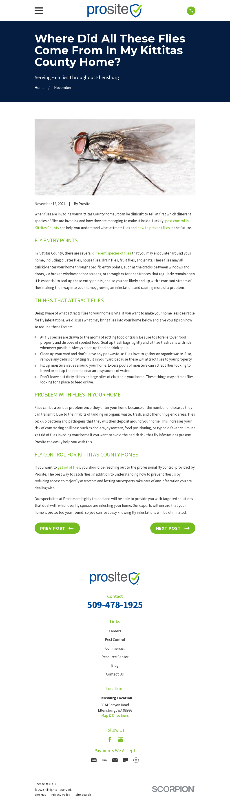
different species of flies (111, 253)
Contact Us (115, 674)
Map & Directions (115, 715)
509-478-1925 (115, 604)
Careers (115, 631)
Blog (115, 665)
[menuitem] (40, 795)
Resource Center (115, 656)
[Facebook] (110, 739)
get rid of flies (69, 467)
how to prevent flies (153, 227)
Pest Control (115, 639)
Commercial (115, 648)
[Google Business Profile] (120, 739)
